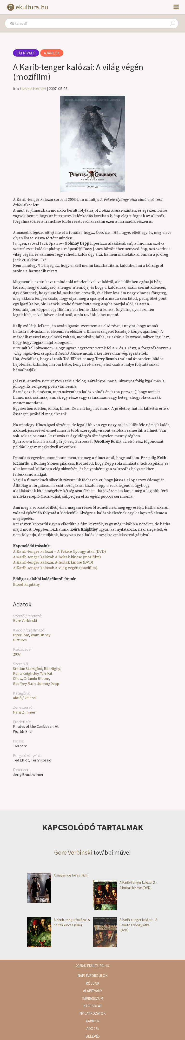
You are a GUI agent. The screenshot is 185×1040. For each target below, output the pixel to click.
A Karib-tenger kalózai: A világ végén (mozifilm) (55, 568)
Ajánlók (52, 53)
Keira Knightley (26, 673)
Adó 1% (92, 1028)
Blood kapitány (26, 584)
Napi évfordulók (92, 975)
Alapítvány (92, 990)
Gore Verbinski (25, 620)
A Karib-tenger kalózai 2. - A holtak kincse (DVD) (125, 885)
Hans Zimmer (24, 712)
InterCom (21, 634)
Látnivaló (26, 53)
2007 (17, 654)
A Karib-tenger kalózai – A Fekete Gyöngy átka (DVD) (59, 551)
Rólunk (92, 983)
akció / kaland (24, 697)
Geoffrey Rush (24, 683)
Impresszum (92, 998)
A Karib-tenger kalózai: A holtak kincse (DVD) (53, 562)
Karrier (92, 1021)
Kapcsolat (92, 1006)
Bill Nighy (52, 668)
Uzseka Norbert (33, 88)
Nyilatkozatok (92, 1013)
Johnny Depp (48, 683)
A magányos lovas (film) (57, 875)
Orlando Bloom (36, 678)
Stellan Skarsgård (27, 668)
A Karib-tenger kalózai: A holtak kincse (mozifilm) (57, 557)
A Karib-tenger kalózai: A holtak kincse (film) (58, 922)
